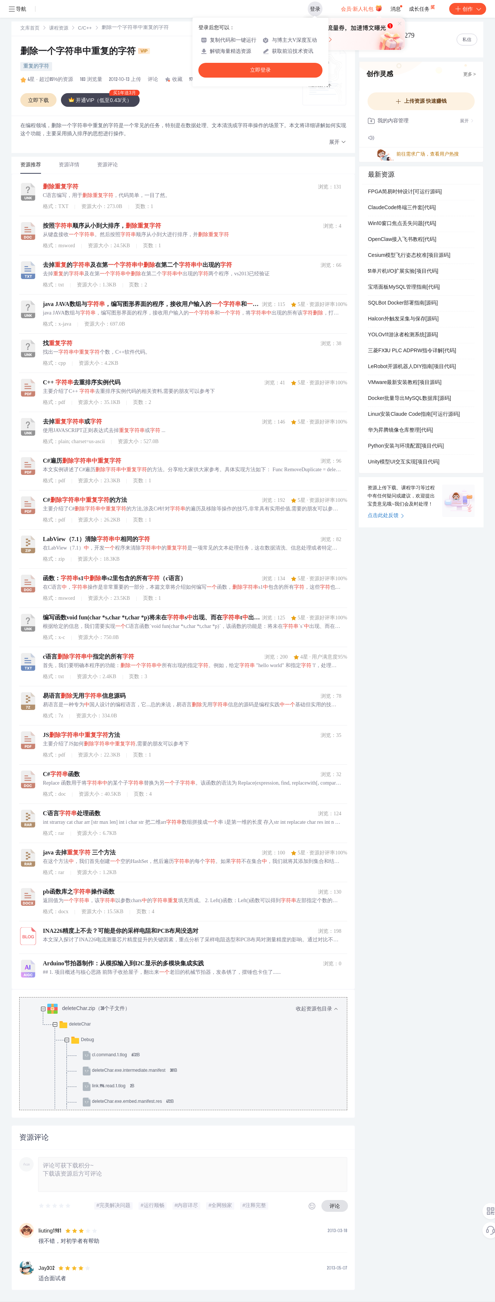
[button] (337, 142)
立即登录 (260, 70)
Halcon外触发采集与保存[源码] (403, 319)
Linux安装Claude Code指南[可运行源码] (414, 414)
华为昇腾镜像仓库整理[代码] (400, 430)
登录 (315, 9)
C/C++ (85, 28)
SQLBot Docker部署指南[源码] (403, 303)
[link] (30, 28)
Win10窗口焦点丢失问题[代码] (402, 224)
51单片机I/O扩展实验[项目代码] (403, 271)
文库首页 (30, 28)
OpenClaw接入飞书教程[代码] (402, 239)
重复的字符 (36, 66)
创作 (467, 9)
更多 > (469, 74)
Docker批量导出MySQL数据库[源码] (409, 398)
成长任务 (422, 7)
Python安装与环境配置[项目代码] (406, 446)
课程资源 (58, 28)
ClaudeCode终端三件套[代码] (402, 208)
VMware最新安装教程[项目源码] (404, 382)
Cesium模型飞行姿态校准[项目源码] (409, 255)
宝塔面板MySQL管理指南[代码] (404, 287)
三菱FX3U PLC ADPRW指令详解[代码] (412, 351)
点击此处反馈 (386, 516)
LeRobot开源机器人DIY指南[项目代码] (412, 367)
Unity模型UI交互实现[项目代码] (404, 462)
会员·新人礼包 (361, 8)
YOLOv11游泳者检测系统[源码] (403, 335)
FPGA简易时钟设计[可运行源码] (405, 192)
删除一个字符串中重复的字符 (85, 52)
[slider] (55, 1206)
